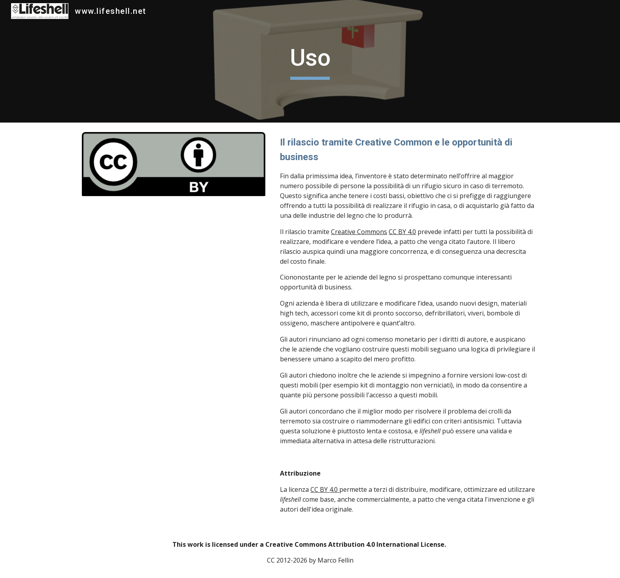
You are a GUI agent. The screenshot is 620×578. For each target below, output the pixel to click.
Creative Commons (359, 231)
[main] (310, 61)
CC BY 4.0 (402, 231)
